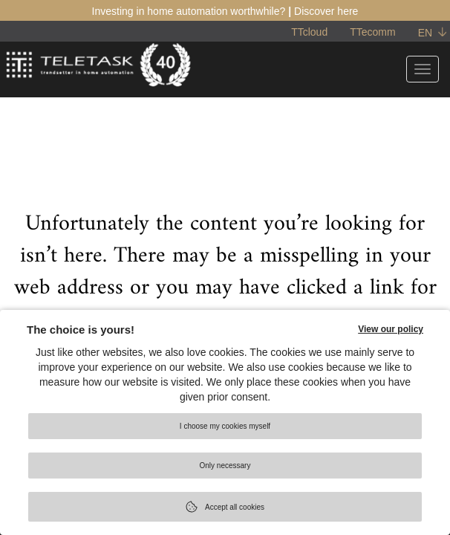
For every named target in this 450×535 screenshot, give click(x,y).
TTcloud (309, 32)
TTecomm (372, 32)
